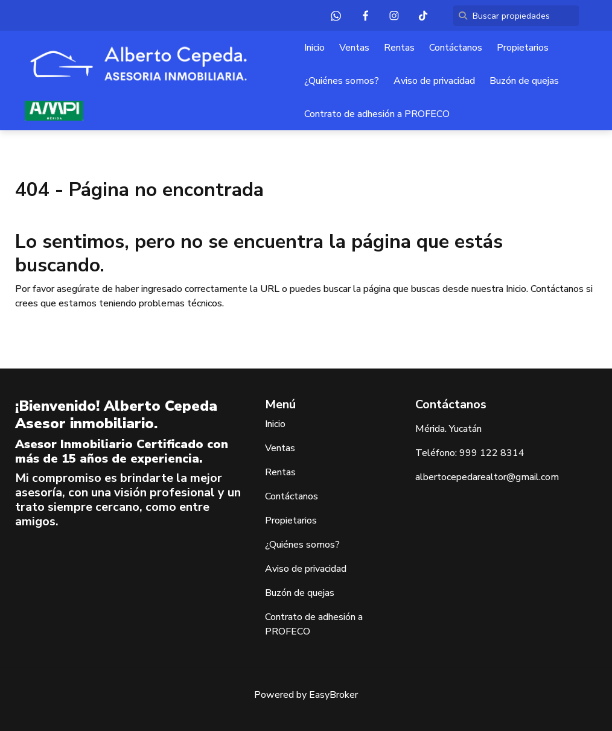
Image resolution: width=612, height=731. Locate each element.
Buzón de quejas (524, 80)
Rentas (399, 47)
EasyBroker (333, 694)
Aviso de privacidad (434, 80)
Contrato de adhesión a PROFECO (377, 114)
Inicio (314, 47)
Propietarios (523, 47)
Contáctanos (455, 47)
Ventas (354, 47)
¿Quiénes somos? (341, 80)
